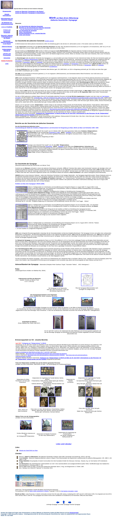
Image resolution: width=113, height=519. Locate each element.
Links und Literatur (24, 35)
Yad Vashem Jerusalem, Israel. (69, 491)
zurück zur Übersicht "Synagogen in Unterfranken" (30, 13)
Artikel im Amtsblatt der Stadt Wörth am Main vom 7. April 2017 (33, 352)
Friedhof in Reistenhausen (31, 59)
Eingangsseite (74, 512)
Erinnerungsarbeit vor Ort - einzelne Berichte (32, 33)
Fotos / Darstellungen (25, 32)
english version (49, 41)
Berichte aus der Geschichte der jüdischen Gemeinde (35, 27)
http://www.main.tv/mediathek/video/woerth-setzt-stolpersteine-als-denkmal (46, 353)
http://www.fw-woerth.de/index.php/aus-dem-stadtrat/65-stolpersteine (68, 109)
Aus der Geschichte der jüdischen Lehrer (31, 29)
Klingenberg (18, 61)
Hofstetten (39, 62)
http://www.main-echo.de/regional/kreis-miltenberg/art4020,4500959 (46, 355)
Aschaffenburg (53, 66)
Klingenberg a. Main (54, 132)
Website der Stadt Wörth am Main (28, 450)
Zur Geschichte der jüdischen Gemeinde (31, 26)
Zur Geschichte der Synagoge (28, 30)
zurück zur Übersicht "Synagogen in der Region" (29, 11)
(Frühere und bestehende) (6, 31)
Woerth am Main (20, 494)
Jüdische (6, 27)
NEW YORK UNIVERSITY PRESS (39, 491)
